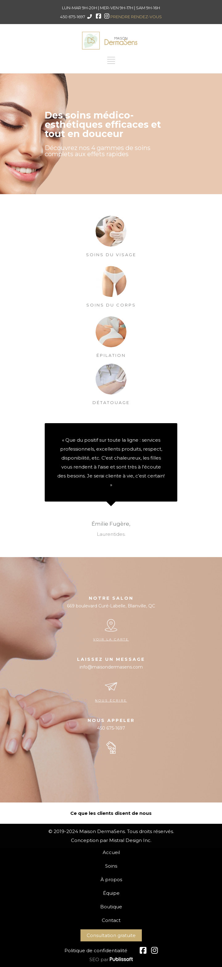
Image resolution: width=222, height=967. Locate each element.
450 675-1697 (72, 16)
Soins (111, 866)
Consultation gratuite (111, 935)
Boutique (111, 907)
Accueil (111, 852)
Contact (111, 920)
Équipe (111, 893)
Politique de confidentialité (95, 950)
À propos (111, 879)
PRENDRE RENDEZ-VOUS (136, 16)
